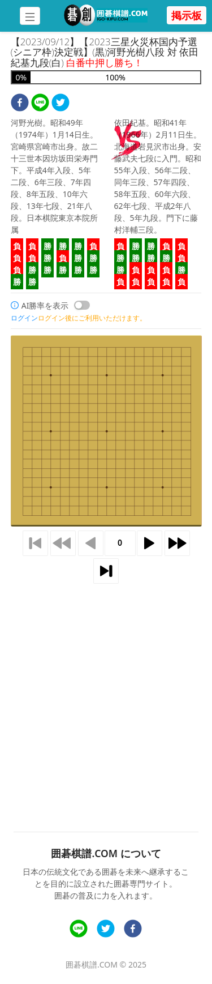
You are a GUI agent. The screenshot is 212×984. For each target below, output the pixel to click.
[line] (40, 103)
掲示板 (186, 15)
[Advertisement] (106, 694)
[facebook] (20, 103)
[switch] (82, 305)
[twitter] (60, 103)
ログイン (24, 318)
